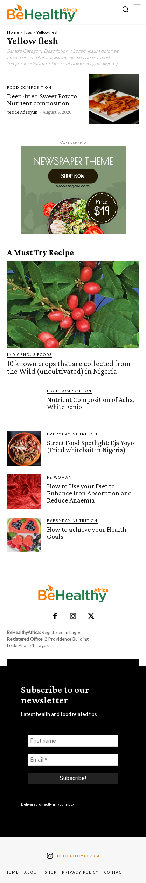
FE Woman (59, 477)
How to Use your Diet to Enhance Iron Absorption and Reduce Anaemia (89, 493)
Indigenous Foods (29, 354)
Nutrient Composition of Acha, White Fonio (90, 403)
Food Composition (29, 87)
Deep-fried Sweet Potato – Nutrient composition (44, 99)
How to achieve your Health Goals (86, 532)
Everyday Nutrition (72, 434)
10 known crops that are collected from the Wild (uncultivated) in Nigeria (69, 367)
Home (13, 32)
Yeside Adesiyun (22, 112)
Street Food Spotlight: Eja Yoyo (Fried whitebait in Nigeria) (90, 446)
